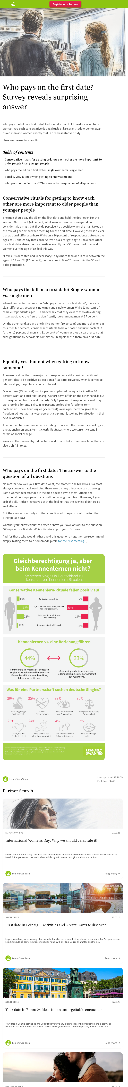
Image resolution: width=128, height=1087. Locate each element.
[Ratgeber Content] (63, 839)
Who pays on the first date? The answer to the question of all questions (50, 183)
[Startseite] (13, 4)
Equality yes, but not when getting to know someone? (39, 177)
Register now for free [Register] (65, 4)
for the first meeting (71, 541)
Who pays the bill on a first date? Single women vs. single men (44, 170)
